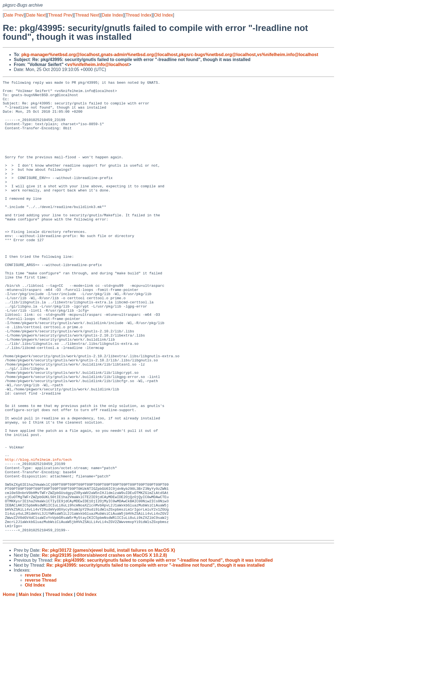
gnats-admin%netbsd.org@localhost (139, 54)
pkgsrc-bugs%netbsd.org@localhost (217, 54)
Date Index (112, 15)
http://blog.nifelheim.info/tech (38, 535)
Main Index (30, 685)
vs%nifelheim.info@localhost (287, 54)
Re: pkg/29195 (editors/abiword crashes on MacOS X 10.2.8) (104, 646)
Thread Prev (60, 15)
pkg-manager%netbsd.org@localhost (60, 54)
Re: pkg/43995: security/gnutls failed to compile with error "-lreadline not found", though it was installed (163, 651)
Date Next (36, 15)
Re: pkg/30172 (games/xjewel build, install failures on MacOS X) (108, 641)
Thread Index (139, 15)
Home (9, 685)
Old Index (163, 15)
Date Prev (13, 15)
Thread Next (87, 15)
